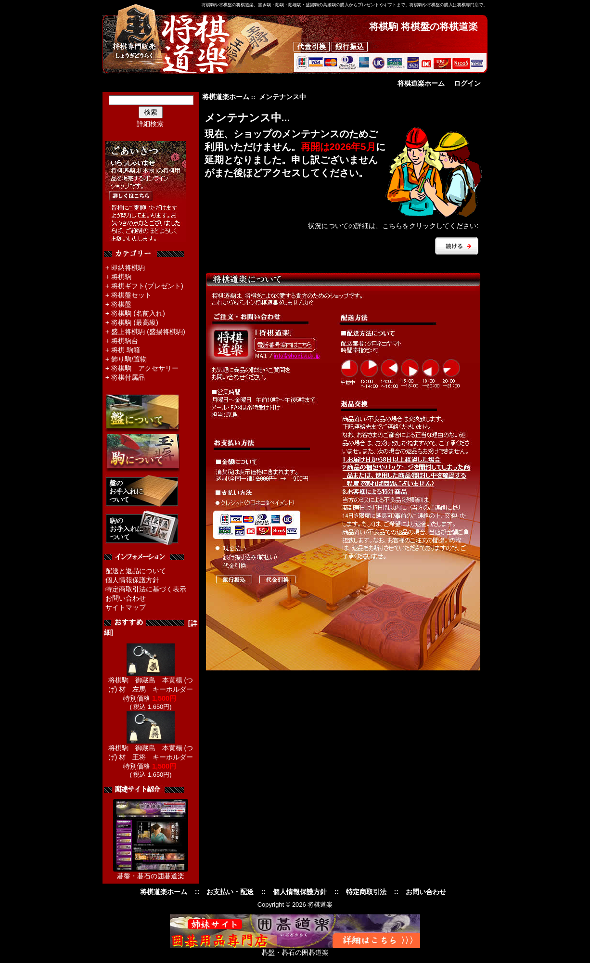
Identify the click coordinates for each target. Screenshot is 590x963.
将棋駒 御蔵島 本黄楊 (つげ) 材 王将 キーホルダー (150, 749)
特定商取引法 (366, 892)
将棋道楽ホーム (421, 83)
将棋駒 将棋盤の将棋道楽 (423, 26)
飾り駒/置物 (129, 359)
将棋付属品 (128, 377)
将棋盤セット (131, 295)
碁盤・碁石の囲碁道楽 (150, 876)
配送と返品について (135, 571)
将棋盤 (121, 304)
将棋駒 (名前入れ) (138, 313)
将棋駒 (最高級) (134, 322)
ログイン (467, 83)
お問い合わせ (125, 598)
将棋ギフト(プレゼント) (147, 286)
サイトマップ (125, 607)
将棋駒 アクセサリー (145, 368)
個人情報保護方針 (132, 580)
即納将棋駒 (128, 267)
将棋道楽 (320, 904)
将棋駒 (121, 277)
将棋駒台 (124, 341)
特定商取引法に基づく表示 (145, 589)
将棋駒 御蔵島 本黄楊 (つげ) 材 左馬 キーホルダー (150, 681)
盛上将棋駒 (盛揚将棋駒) (148, 331)
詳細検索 (150, 124)
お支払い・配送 (230, 892)
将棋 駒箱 (125, 350)
